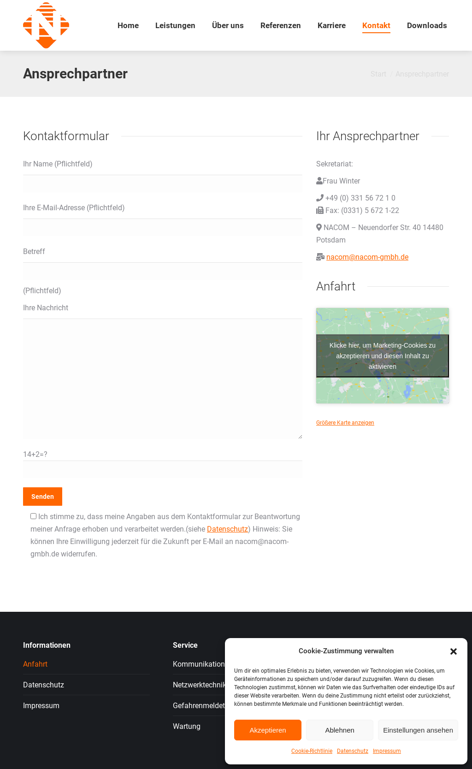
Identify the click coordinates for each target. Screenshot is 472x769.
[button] (453, 651)
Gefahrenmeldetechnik (209, 705)
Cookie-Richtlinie (311, 751)
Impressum (387, 751)
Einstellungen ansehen (418, 730)
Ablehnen (339, 730)
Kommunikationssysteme (214, 664)
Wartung (187, 726)
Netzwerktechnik (199, 684)
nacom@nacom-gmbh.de (367, 257)
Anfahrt (35, 664)
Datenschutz (352, 751)
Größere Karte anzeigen (345, 423)
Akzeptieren (267, 730)
